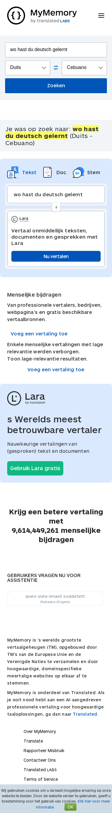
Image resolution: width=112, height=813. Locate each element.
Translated (40, 769)
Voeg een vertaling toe (39, 333)
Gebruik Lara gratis (35, 468)
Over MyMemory (40, 731)
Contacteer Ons (40, 760)
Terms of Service (41, 779)
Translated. (86, 714)
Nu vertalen (56, 256)
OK (70, 806)
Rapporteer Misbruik (44, 750)
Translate (33, 740)
